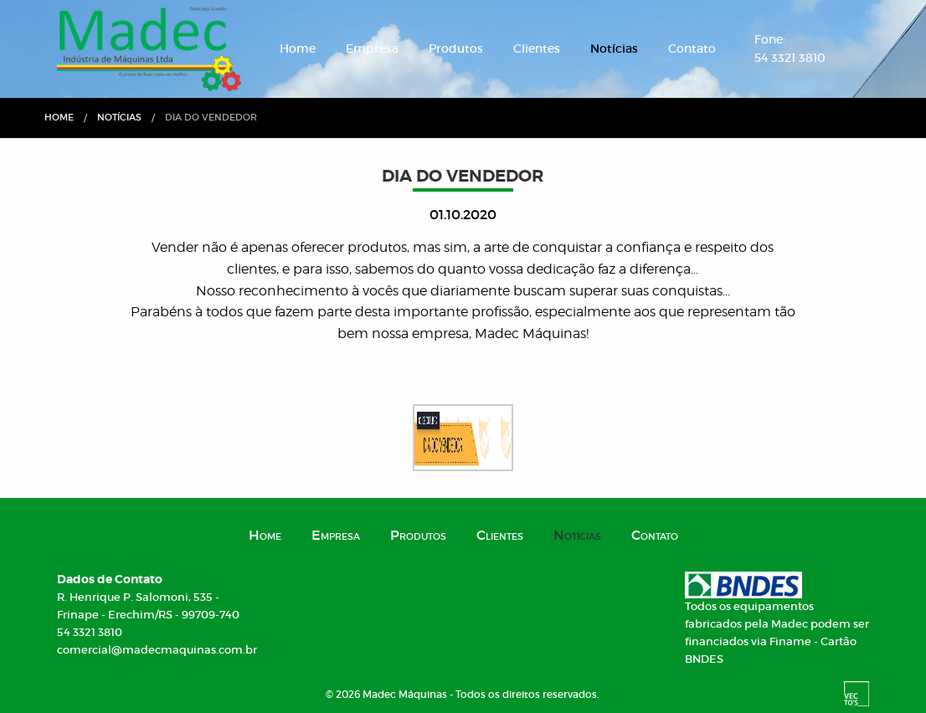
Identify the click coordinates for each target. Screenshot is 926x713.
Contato (692, 48)
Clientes (536, 48)
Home (298, 48)
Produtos (456, 48)
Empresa (372, 48)
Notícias (614, 48)
